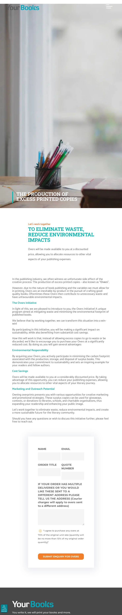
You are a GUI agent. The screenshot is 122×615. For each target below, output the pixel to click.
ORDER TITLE (47, 464)
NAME (42, 449)
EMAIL (65, 449)
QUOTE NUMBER (67, 466)
